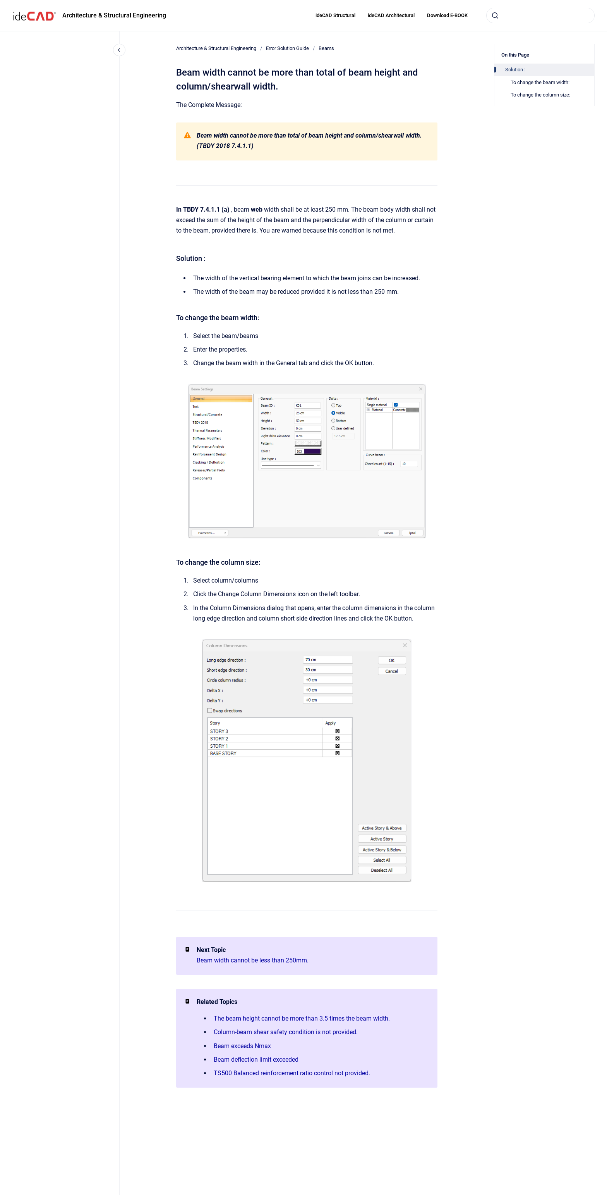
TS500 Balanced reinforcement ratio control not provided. (292, 1073)
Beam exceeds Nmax (242, 1046)
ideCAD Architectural (391, 15)
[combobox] (540, 15)
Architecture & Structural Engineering (114, 15)
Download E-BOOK (447, 15)
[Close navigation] (119, 50)
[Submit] (495, 15)
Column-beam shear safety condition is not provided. (286, 1032)
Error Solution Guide (287, 48)
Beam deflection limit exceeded (256, 1059)
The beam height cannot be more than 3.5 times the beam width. (302, 1018)
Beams (326, 48)
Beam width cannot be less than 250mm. (253, 960)
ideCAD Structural (335, 15)
